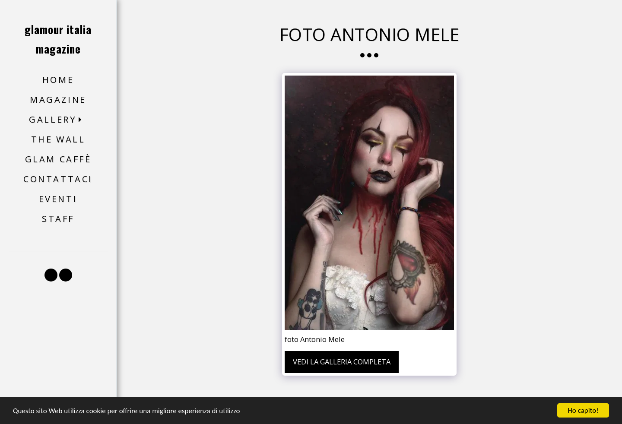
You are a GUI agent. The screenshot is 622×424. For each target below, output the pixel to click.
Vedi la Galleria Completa (341, 362)
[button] (58, 120)
